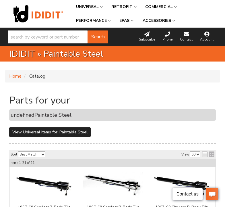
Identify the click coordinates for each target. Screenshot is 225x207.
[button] (58, 36)
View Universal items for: (50, 132)
